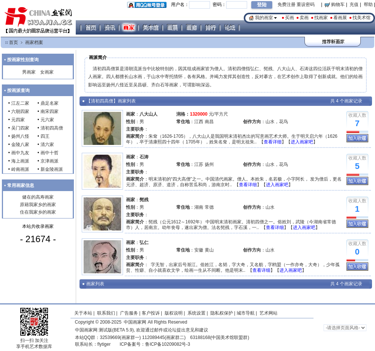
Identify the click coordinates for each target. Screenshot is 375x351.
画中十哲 (49, 152)
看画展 (340, 17)
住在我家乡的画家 (38, 212)
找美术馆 (361, 17)
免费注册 (287, 4)
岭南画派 (20, 169)
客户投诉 (151, 313)
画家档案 (34, 42)
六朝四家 (20, 111)
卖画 (304, 17)
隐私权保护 (221, 313)
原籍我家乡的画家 (38, 204)
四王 (45, 136)
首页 (13, 42)
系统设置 (197, 313)
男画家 (29, 72)
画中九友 (20, 152)
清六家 (47, 144)
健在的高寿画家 (38, 197)
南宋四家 (49, 111)
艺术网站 (268, 313)
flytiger (104, 344)
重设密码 (306, 4)
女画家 (47, 72)
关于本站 (83, 313)
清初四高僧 (51, 128)
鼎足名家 (49, 103)
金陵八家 (20, 144)
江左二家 (20, 103)
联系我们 (106, 313)
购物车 (335, 4)
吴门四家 (20, 128)
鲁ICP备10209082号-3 (167, 344)
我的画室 (264, 17)
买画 (289, 17)
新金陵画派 (51, 169)
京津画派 (49, 161)
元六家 (47, 119)
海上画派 (20, 161)
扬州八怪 (20, 136)
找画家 (321, 17)
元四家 (18, 119)
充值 (354, 4)
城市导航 (246, 313)
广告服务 (129, 313)
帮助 (368, 4)
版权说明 (174, 313)
